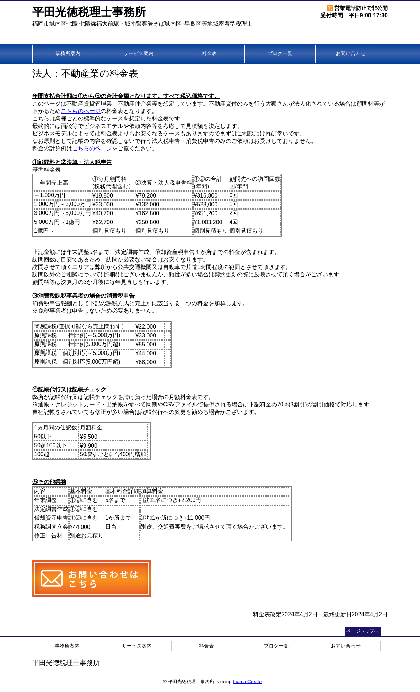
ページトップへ (362, 631)
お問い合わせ (351, 53)
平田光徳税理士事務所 (89, 12)
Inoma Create (247, 681)
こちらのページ (81, 111)
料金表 (209, 53)
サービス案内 (139, 53)
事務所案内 (67, 53)
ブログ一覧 (280, 53)
